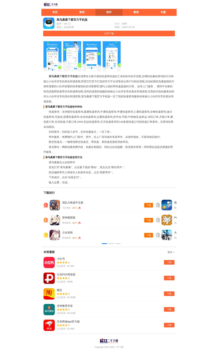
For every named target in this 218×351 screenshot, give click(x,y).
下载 (148, 205)
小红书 (61, 258)
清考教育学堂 (65, 305)
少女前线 (67, 232)
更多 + (171, 252)
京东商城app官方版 (68, 321)
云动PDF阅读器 (66, 274)
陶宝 (59, 290)
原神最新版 (68, 217)
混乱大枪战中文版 (72, 202)
